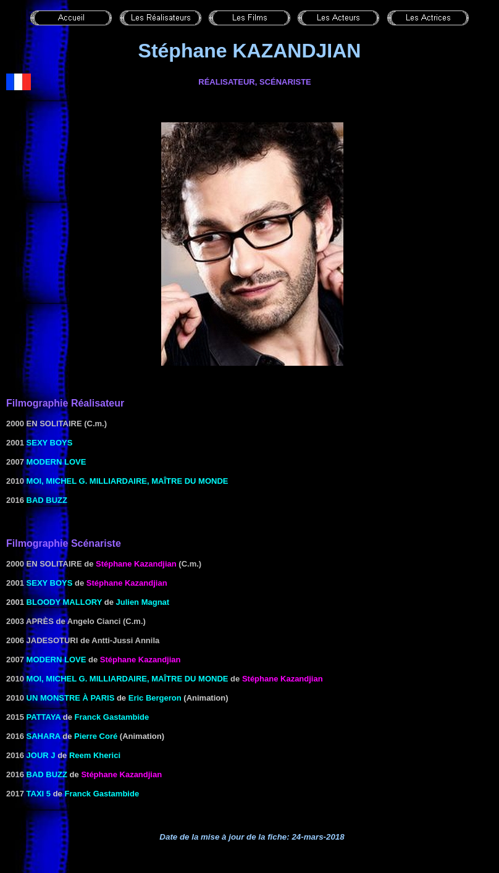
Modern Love (56, 461)
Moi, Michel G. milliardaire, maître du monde (128, 481)
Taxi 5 (39, 793)
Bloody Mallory (65, 602)
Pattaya (44, 717)
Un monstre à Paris (71, 697)
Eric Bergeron (155, 697)
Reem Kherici (94, 755)
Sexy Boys (50, 442)
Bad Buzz (47, 500)
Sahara (44, 736)
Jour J (41, 755)
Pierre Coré (95, 736)
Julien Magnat (143, 602)
